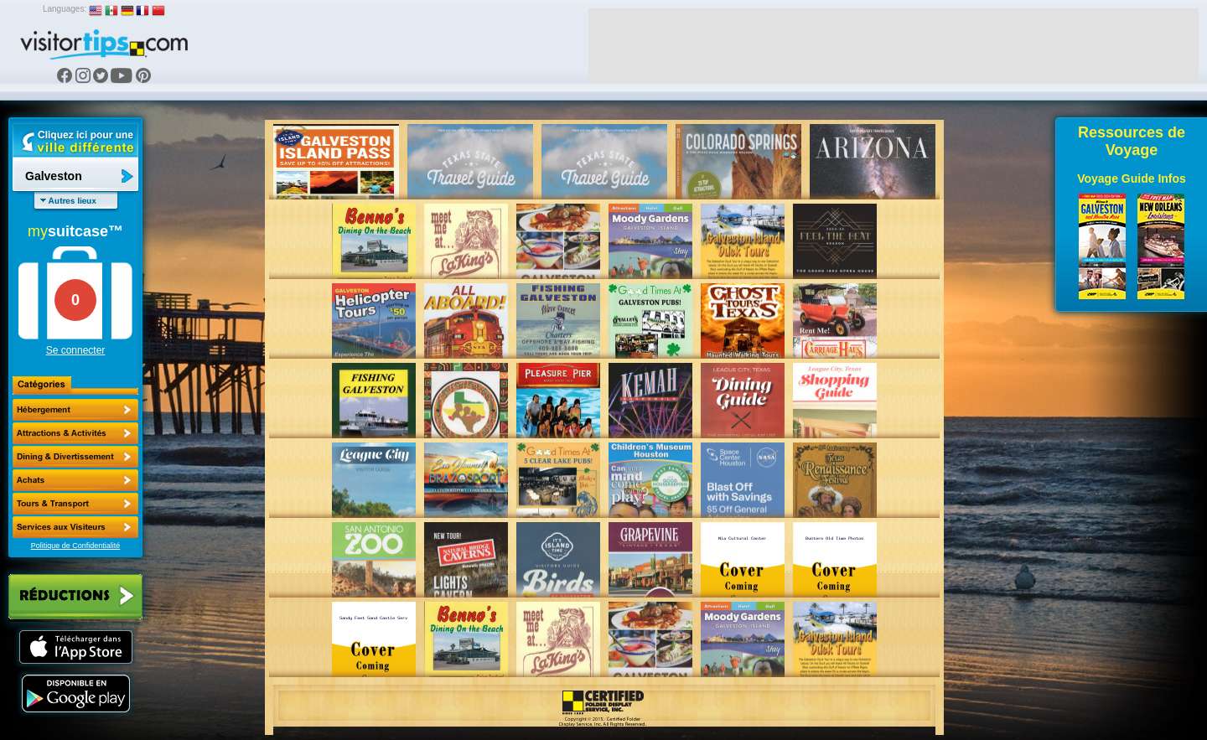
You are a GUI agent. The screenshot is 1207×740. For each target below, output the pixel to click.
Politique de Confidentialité (76, 545)
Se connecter (76, 350)
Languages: (64, 8)
